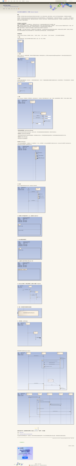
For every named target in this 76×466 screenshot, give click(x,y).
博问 (17, 1)
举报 (73, 438)
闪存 (20, 1)
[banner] (4, 1)
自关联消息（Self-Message (21, 141)
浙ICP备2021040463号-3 (43, 465)
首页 (6, 8)
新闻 (14, 1)
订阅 (16, 8)
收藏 (71, 438)
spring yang (6, 5)
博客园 (4, 8)
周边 (11, 1)
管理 (14, 8)
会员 (8, 1)
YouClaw (27, 1)
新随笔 (9, 8)
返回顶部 (73, 445)
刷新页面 (70, 445)
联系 (11, 8)
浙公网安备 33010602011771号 (34, 465)
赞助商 (23, 1)
